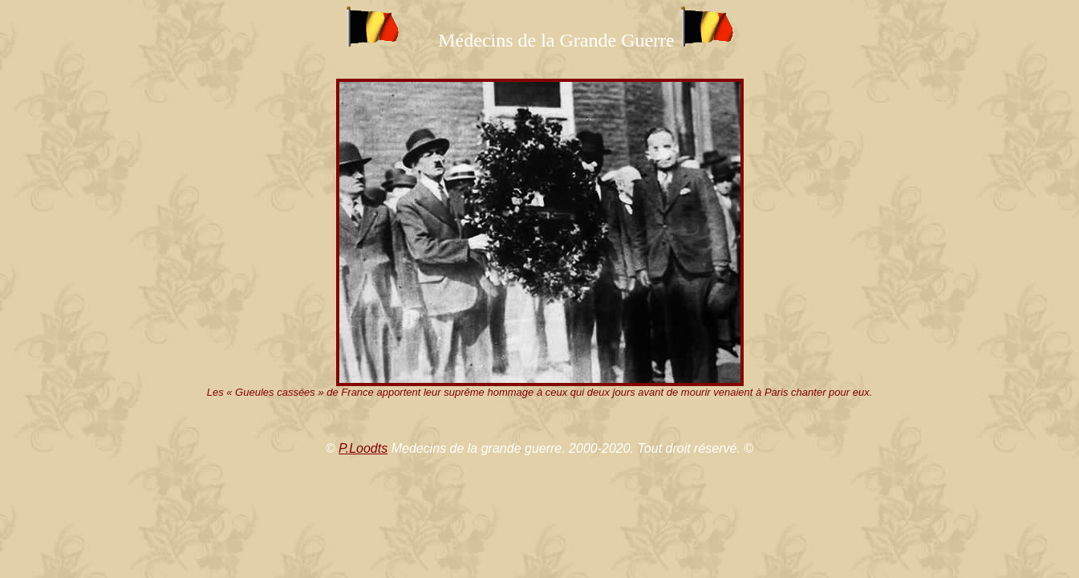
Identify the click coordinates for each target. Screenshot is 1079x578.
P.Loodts (363, 448)
